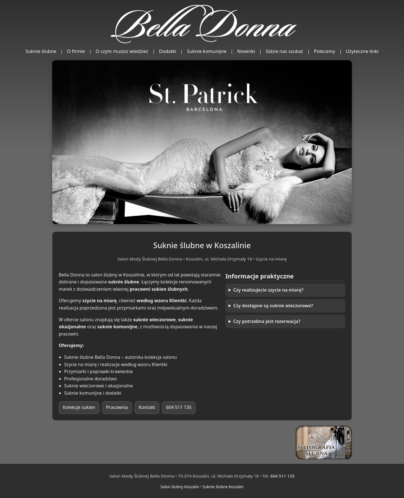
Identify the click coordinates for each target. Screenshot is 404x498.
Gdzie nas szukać (284, 51)
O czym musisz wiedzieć (122, 51)
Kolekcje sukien (79, 407)
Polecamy (324, 51)
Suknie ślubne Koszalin (223, 486)
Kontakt (147, 407)
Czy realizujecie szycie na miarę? (268, 290)
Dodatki (167, 51)
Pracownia (117, 407)
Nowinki (246, 51)
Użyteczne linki (362, 51)
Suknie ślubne (41, 51)
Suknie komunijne (206, 51)
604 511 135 (179, 407)
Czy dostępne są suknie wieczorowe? (273, 305)
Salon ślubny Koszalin (179, 486)
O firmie (76, 51)
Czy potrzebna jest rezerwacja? (266, 321)
